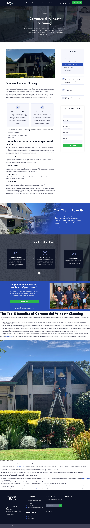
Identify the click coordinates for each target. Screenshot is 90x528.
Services (38, 3)
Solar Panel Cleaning (68, 67)
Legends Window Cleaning (12, 508)
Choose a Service (66, 126)
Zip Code (65, 138)
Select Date (65, 132)
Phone (64, 2)
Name (64, 114)
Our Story (32, 2)
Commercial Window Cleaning (70, 64)
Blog (43, 2)
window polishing (86, 478)
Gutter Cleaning (67, 70)
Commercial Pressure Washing (70, 61)
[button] (7, 65)
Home (27, 2)
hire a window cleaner (20, 466)
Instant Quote (49, 2)
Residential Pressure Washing (70, 58)
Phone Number (66, 120)
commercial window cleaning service (32, 488)
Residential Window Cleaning (70, 55)
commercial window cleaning (15, 319)
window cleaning (9, 336)
